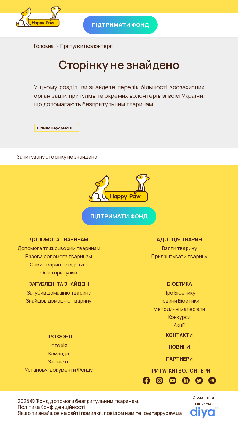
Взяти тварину (179, 248)
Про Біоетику (179, 292)
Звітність (59, 361)
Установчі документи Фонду (59, 369)
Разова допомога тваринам (58, 256)
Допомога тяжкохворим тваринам (59, 248)
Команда (58, 353)
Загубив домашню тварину (59, 292)
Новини (179, 347)
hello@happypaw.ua (158, 413)
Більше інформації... (56, 128)
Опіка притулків (58, 272)
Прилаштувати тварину (179, 256)
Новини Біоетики (179, 300)
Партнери (179, 359)
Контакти (179, 335)
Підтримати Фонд (119, 216)
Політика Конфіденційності (51, 407)
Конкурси (179, 317)
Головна (44, 46)
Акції (179, 325)
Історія (59, 345)
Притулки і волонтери (86, 46)
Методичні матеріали (179, 309)
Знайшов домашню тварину (58, 300)
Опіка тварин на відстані (59, 264)
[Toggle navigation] (213, 23)
